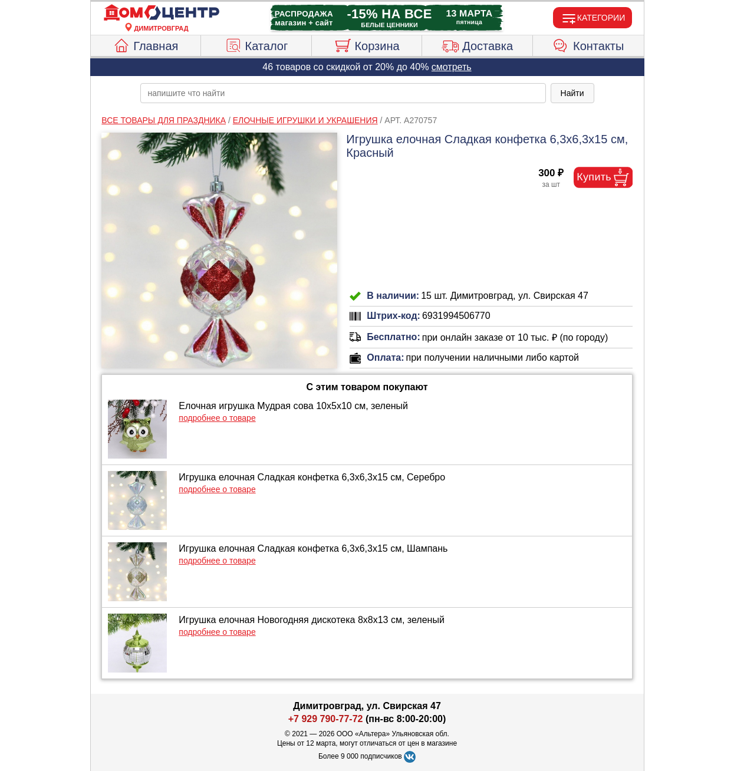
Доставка (477, 44)
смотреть (452, 67)
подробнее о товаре (217, 418)
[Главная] (161, 13)
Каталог (256, 44)
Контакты (588, 44)
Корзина (366, 44)
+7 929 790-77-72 (325, 719)
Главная (145, 44)
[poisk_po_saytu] (343, 93)
